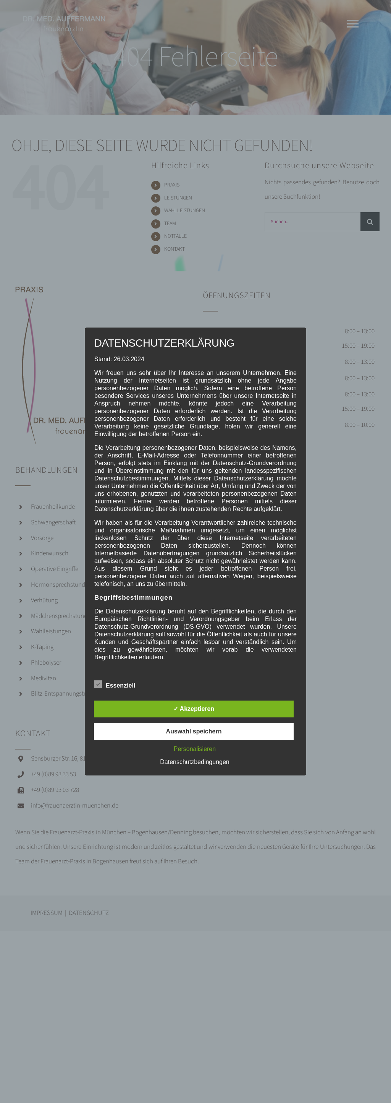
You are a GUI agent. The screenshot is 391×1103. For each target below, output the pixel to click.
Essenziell (114, 684)
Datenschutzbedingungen (194, 762)
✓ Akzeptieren (194, 709)
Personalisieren (195, 749)
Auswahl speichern (194, 731)
